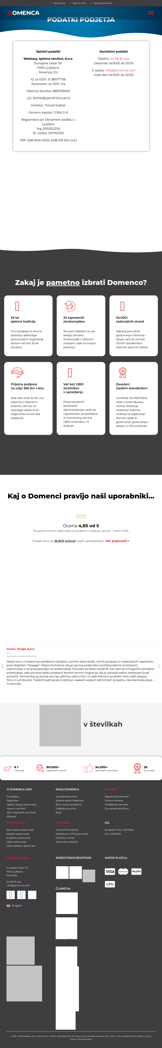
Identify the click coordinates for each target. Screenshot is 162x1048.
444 (18, 880)
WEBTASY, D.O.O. (18, 856)
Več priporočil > (117, 541)
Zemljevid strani (85, 1038)
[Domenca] (81, 193)
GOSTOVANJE (15, 821)
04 (7, 880)
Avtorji (73, 1038)
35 (14, 880)
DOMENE (111, 788)
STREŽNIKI (63, 821)
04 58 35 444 (120, 59)
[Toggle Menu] (151, 12)
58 (11, 880)
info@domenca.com (120, 70)
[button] (2, 666)
